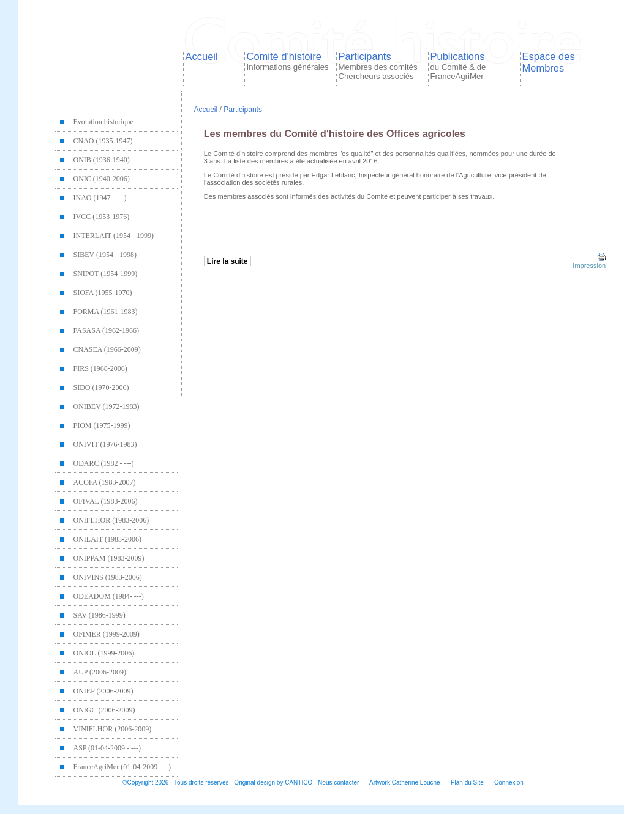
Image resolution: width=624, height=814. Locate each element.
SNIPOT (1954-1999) (105, 273)
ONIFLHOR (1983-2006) (111, 520)
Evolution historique (103, 122)
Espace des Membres (548, 62)
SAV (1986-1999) (99, 615)
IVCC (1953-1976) (101, 216)
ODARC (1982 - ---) (103, 463)
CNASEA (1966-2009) (107, 349)
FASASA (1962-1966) (106, 330)
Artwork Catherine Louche (404, 782)
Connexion (509, 782)
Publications (458, 66)
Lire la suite (227, 261)
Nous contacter (338, 782)
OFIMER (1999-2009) (106, 634)
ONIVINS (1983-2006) (107, 577)
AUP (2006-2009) (100, 672)
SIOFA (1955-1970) (102, 292)
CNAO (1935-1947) (103, 140)
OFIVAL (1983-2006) (105, 501)
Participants (378, 66)
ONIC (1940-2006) (101, 178)
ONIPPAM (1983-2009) (109, 558)
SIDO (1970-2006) (101, 387)
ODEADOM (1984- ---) (108, 596)
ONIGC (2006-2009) (104, 710)
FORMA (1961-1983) (105, 311)
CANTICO (298, 782)
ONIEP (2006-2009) (103, 691)
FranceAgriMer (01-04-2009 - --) (122, 767)
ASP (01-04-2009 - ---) (107, 748)
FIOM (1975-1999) (101, 425)
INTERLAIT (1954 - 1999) (113, 235)
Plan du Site (467, 782)
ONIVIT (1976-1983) (105, 444)
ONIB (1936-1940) (101, 159)
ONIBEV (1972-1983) (106, 406)
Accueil (202, 56)
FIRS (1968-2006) (100, 368)
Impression (588, 262)
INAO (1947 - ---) (100, 197)
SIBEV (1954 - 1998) (105, 254)
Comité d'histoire (288, 61)
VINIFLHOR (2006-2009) (112, 729)
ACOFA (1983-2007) (104, 482)
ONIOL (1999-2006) (104, 653)
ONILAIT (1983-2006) (107, 539)
